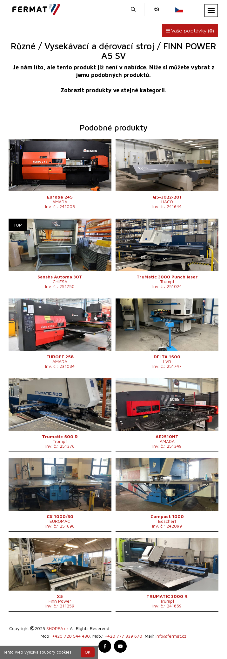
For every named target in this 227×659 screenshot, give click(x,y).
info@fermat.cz (171, 636)
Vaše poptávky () (190, 31)
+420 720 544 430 (71, 636)
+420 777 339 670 (123, 636)
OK (87, 652)
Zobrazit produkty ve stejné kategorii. (113, 90)
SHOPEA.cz (57, 628)
